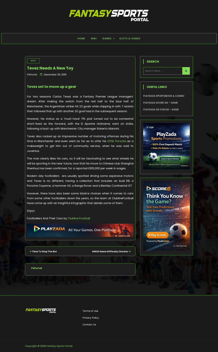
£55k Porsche (116, 141)
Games (107, 38)
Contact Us (89, 324)
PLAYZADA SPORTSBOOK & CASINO (163, 96)
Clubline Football (79, 218)
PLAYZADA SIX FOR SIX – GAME (161, 109)
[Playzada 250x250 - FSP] (166, 168)
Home (81, 38)
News (33, 60)
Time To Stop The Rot (44, 251)
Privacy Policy (91, 318)
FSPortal (32, 74)
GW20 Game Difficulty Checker (110, 251)
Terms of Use (90, 311)
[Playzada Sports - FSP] (80, 236)
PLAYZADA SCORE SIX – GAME (160, 102)
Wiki (94, 38)
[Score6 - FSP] (166, 250)
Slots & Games (129, 38)
